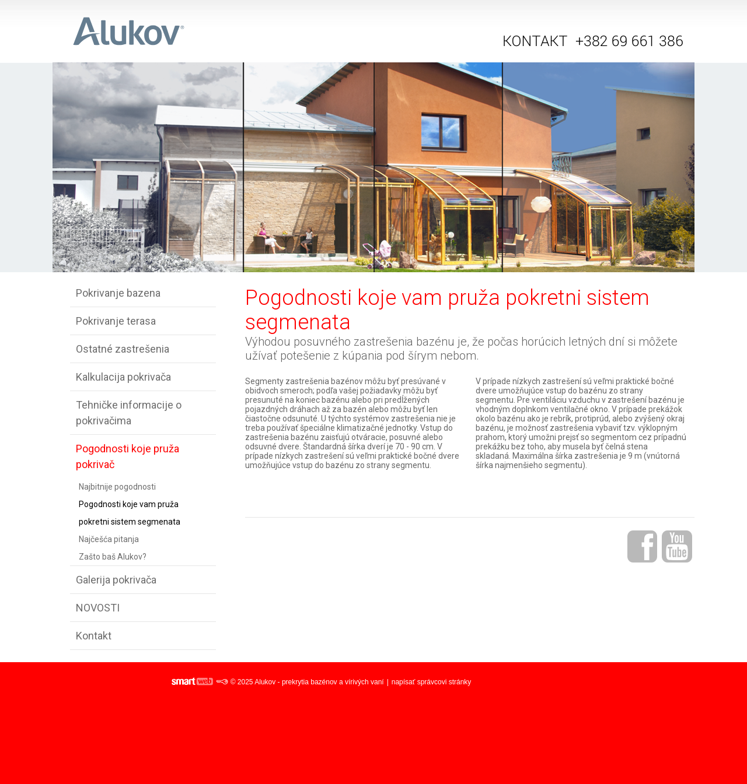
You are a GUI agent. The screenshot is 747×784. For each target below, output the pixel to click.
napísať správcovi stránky (432, 682)
